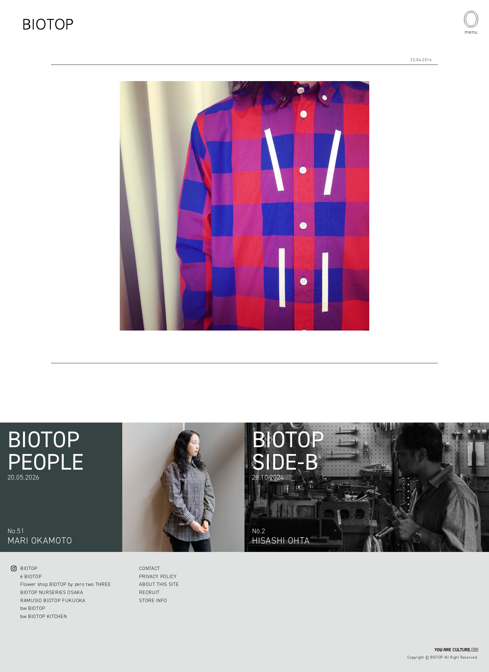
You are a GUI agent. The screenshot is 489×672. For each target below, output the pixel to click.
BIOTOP (28, 568)
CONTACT (149, 568)
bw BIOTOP (32, 608)
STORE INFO (153, 600)
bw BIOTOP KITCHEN (43, 616)
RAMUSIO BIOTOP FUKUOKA (52, 600)
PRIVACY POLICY (158, 576)
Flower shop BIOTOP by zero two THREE (65, 584)
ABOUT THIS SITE (159, 584)
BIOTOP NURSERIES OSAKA (51, 592)
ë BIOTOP (30, 576)
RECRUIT (149, 592)
